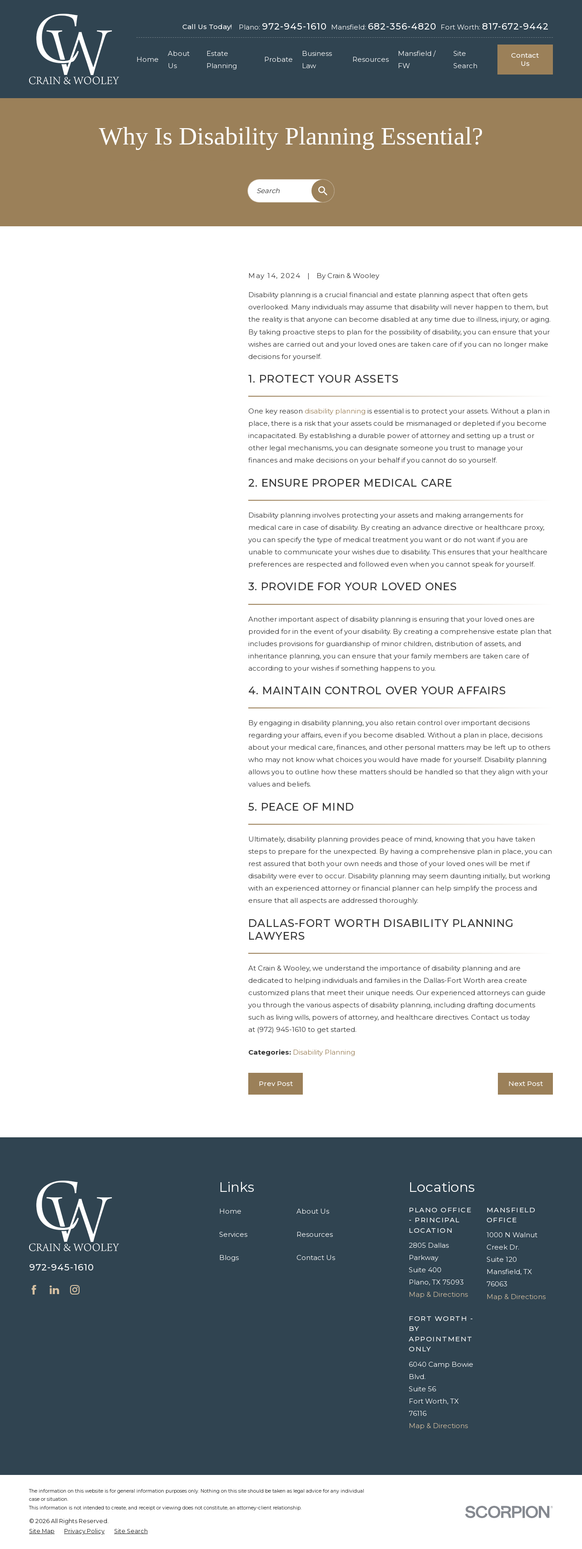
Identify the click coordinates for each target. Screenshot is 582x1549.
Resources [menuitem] (370, 59)
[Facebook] (34, 1290)
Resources (314, 1234)
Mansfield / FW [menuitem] (417, 59)
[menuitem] (42, 1531)
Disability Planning (324, 1052)
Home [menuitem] (147, 59)
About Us (312, 1211)
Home (230, 1211)
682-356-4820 (402, 26)
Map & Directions (438, 1294)
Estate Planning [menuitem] (221, 59)
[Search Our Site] (322, 190)
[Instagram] (75, 1290)
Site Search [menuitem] (465, 59)
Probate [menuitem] (278, 59)
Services (233, 1234)
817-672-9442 (515, 26)
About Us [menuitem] (179, 59)
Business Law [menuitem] (317, 59)
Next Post (525, 1083)
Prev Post (276, 1083)
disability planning (335, 411)
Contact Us (525, 59)
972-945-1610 (294, 26)
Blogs (229, 1257)
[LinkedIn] (54, 1290)
